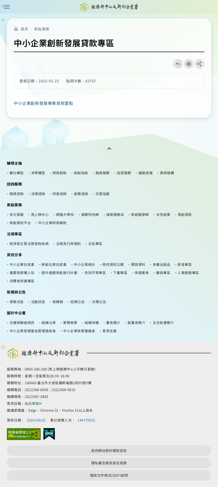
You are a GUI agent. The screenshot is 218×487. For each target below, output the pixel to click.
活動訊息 (38, 301)
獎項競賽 (167, 172)
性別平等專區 (95, 272)
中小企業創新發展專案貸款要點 (43, 103)
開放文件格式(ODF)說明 (109, 475)
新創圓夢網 (140, 214)
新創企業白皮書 (54, 264)
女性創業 (163, 214)
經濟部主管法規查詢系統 (29, 243)
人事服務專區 (188, 272)
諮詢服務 (14, 184)
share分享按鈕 (199, 64)
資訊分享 (14, 254)
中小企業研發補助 (52, 222)
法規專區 (14, 234)
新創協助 (81, 172)
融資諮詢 (17, 193)
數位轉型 (17, 172)
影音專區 (185, 264)
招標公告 (77, 301)
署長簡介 (113, 322)
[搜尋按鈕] (211, 7)
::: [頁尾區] (3, 346)
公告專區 (95, 243)
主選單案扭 (7, 7)
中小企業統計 (84, 264)
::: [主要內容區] (3, 19)
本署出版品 (161, 264)
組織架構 (92, 322)
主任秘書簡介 (163, 322)
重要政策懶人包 (22, 272)
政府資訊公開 (113, 264)
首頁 (24, 29)
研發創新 (60, 172)
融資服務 (103, 172)
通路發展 (145, 172)
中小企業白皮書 (22, 264)
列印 (187, 64)
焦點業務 (41, 29)
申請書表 (142, 272)
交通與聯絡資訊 (22, 322)
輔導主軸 (14, 163)
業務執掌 (70, 322)
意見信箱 (109, 330)
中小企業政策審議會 (79, 330)
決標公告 (99, 301)
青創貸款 (185, 214)
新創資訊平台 (20, 222)
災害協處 (103, 193)
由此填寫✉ (34, 403)
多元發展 (17, 214)
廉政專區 (163, 272)
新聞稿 (58, 301)
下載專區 (120, 272)
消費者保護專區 (22, 280)
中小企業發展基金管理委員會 (33, 330)
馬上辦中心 (40, 214)
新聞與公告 (16, 292)
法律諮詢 (38, 193)
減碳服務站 (115, 214)
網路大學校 (65, 214)
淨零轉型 (38, 172)
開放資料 (138, 264)
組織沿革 (49, 322)
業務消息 (17, 301)
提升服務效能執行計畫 (59, 272)
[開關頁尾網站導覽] (109, 148)
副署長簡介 (136, 322)
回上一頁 (176, 64)
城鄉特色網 (90, 214)
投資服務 (124, 172)
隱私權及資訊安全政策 (109, 462)
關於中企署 (16, 313)
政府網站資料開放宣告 (109, 450)
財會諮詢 (60, 193)
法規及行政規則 (68, 243)
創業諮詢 (81, 193)
